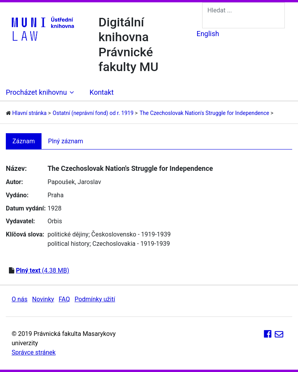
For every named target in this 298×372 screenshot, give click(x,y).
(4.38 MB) (42, 270)
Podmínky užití (94, 299)
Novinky (43, 299)
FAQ (64, 299)
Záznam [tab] (23, 141)
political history (68, 243)
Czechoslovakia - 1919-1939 (131, 243)
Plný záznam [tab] (65, 141)
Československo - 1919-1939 (131, 234)
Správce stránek (33, 352)
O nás (20, 299)
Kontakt (102, 92)
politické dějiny (67, 234)
